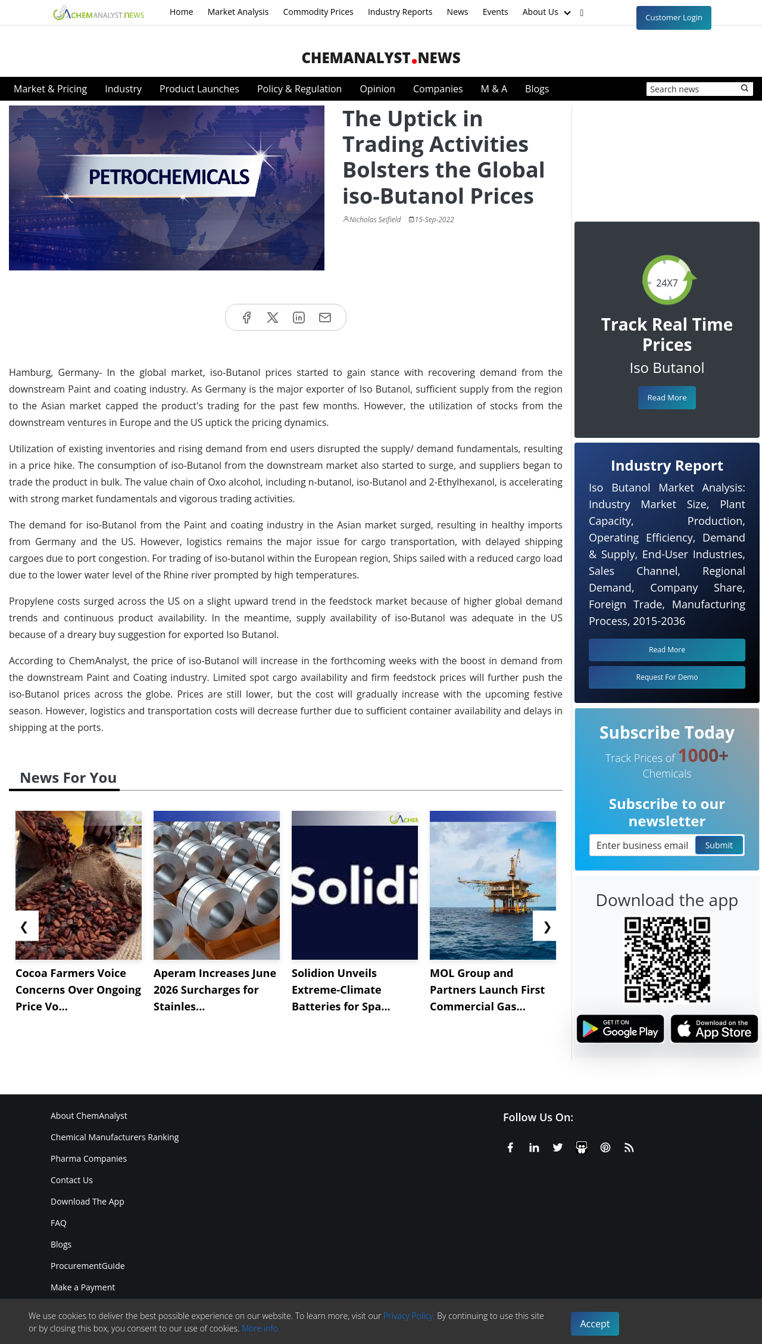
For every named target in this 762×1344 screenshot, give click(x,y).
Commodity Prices (318, 11)
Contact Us (72, 1180)
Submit (719, 845)
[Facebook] (510, 1146)
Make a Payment (83, 1287)
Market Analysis (238, 11)
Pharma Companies (89, 1158)
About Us (548, 12)
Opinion (377, 88)
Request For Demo (667, 677)
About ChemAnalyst (89, 1115)
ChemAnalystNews (380, 57)
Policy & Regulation (299, 88)
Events (495, 11)
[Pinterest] (605, 1146)
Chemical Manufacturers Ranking (115, 1137)
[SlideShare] (582, 1146)
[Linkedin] (534, 1146)
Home (181, 11)
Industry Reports (400, 11)
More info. (261, 1328)
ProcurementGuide (88, 1265)
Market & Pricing (50, 88)
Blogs (537, 88)
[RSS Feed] (629, 1146)
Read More (666, 397)
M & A (494, 88)
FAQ (59, 1222)
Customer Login (673, 17)
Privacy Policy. (409, 1315)
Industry (123, 88)
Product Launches (199, 88)
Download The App (87, 1201)
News (458, 11)
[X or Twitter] (558, 1146)
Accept (595, 1323)
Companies (438, 88)
